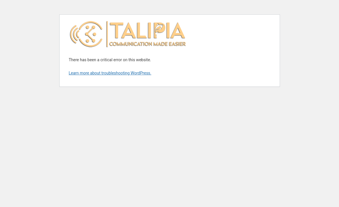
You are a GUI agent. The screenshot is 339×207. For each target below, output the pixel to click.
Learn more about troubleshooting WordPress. (110, 73)
